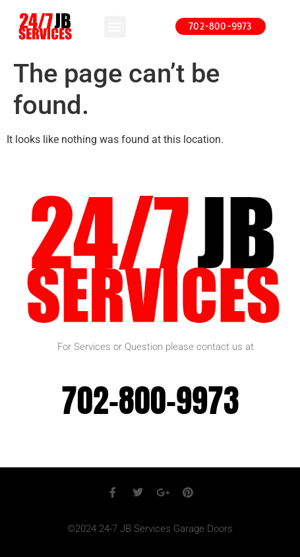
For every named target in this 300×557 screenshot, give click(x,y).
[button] (115, 27)
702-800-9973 (150, 401)
